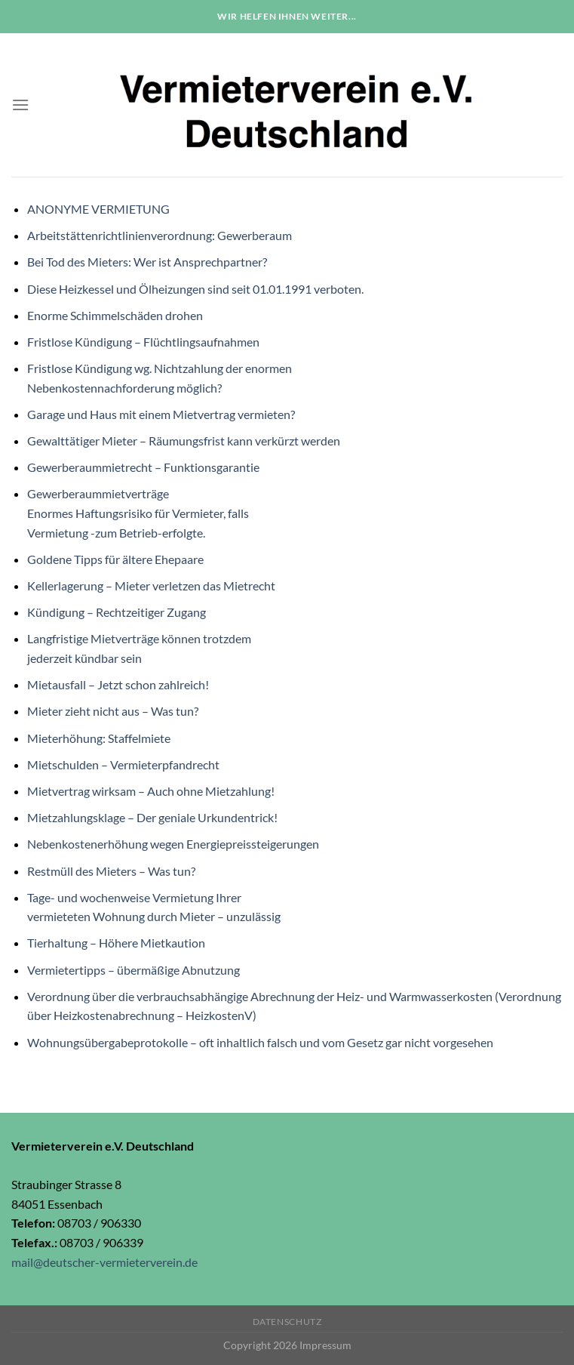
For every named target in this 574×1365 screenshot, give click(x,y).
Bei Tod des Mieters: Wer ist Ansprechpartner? (147, 261)
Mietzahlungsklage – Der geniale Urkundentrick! (152, 817)
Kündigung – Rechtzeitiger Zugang (116, 612)
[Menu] (20, 104)
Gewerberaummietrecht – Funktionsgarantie (143, 467)
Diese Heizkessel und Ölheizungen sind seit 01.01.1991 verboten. (195, 289)
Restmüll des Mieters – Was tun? (111, 871)
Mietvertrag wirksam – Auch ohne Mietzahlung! (151, 791)
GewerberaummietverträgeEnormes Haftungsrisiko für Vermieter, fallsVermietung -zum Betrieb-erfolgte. (138, 512)
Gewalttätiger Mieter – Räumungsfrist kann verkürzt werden (183, 440)
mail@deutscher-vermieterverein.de (104, 1262)
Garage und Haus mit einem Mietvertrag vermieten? (161, 414)
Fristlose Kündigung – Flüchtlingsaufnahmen (143, 341)
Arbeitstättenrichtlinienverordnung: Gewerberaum (159, 235)
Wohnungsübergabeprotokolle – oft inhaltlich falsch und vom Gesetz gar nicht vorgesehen (260, 1042)
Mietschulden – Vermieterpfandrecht (123, 764)
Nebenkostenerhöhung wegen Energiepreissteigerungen (173, 844)
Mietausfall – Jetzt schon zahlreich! (118, 684)
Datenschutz (287, 1321)
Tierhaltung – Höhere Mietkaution (116, 942)
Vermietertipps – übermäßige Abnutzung (133, 970)
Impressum (325, 1345)
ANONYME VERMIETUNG (98, 209)
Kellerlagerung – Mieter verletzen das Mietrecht (151, 585)
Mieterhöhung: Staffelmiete (98, 738)
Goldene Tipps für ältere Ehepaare (115, 559)
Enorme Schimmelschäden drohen (115, 315)
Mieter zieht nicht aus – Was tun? (112, 711)
